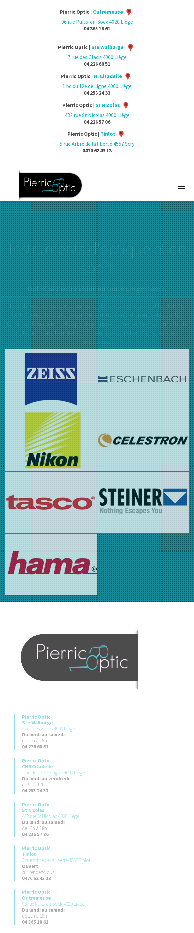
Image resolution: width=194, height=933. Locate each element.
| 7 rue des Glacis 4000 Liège (53, 723)
